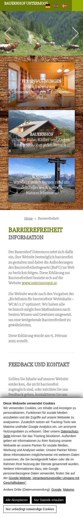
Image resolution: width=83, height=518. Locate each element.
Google (56, 489)
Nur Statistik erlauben (49, 500)
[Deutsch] (47, 6)
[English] (55, 6)
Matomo (68, 489)
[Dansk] (64, 6)
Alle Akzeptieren (17, 500)
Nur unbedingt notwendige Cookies (30, 509)
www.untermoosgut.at (39, 282)
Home (28, 218)
